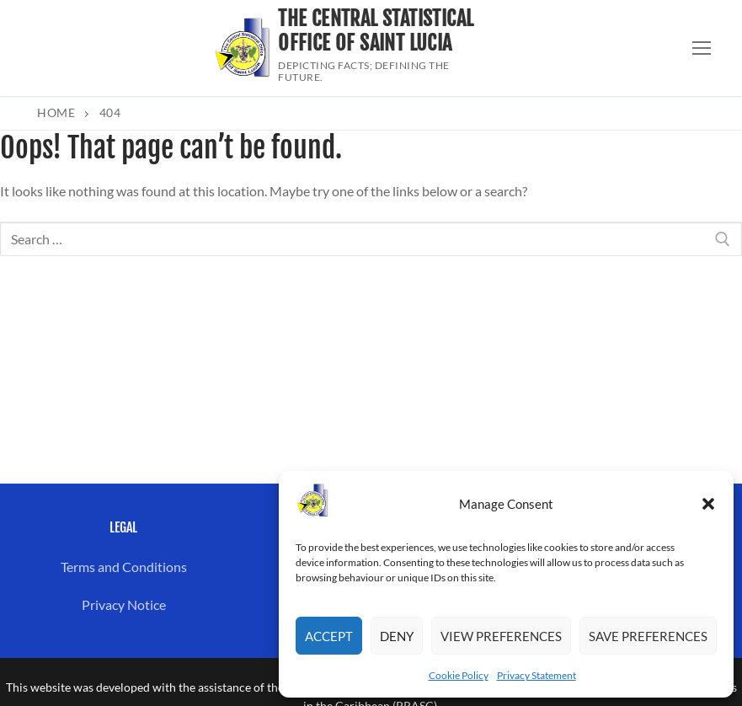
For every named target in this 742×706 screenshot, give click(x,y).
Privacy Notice (124, 604)
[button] (708, 503)
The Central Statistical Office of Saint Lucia (375, 31)
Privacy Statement (536, 675)
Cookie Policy (458, 675)
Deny (397, 636)
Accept (329, 636)
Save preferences (648, 636)
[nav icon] (702, 48)
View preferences (501, 636)
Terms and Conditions (124, 567)
